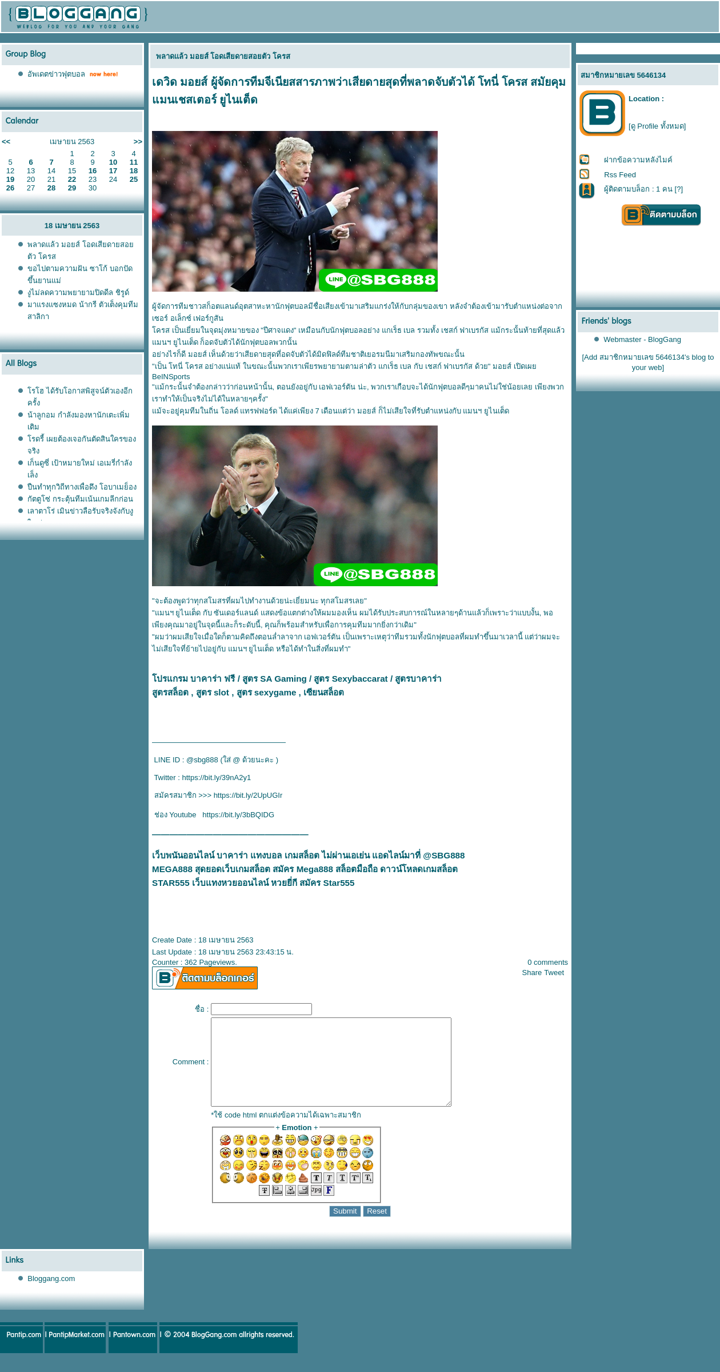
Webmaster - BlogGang (642, 339)
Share (532, 972)
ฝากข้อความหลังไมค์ (638, 160)
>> (138, 141)
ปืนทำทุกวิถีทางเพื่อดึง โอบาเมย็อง (82, 487)
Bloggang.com (51, 1295)
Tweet (554, 972)
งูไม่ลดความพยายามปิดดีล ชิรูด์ (78, 292)
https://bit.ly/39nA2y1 (216, 777)
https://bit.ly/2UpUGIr (248, 795)
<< (6, 141)
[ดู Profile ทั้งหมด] (657, 126)
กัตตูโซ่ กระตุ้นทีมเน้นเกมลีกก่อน (80, 499)
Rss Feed (620, 174)
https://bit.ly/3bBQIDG (238, 814)
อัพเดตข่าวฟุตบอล (56, 74)
